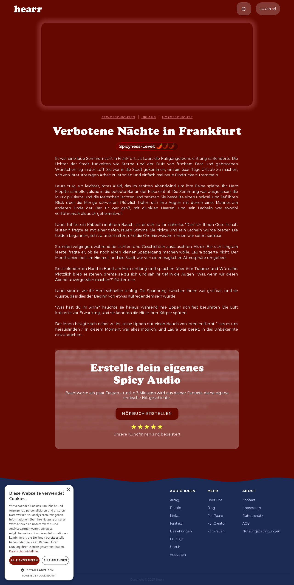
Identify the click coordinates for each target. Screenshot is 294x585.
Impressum (251, 508)
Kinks (174, 516)
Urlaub (148, 117)
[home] (28, 9)
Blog (211, 508)
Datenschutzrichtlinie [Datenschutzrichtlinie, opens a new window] (23, 551)
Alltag (174, 500)
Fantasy (176, 523)
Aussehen (178, 555)
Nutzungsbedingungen (261, 531)
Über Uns (214, 500)
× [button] (68, 490)
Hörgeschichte (177, 117)
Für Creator (216, 523)
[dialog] (39, 532)
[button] (244, 8)
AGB (246, 523)
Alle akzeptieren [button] (24, 560)
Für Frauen (216, 531)
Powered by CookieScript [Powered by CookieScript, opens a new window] (39, 575)
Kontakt (248, 500)
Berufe (175, 508)
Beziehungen (181, 531)
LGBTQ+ (177, 539)
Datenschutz (252, 516)
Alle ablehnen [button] (55, 560)
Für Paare (215, 516)
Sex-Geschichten (118, 117)
